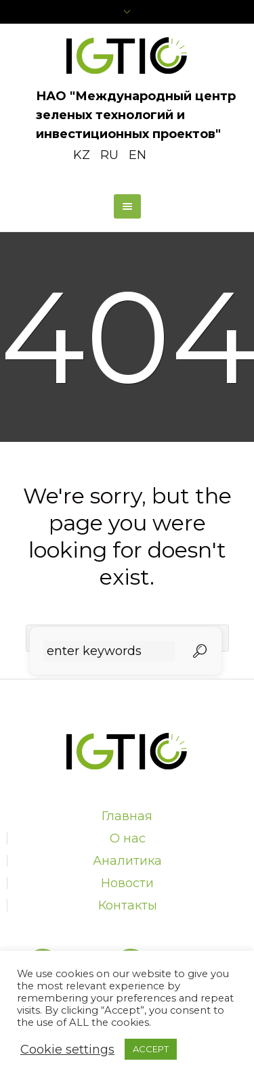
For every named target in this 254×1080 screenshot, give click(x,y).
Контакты (127, 905)
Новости (127, 883)
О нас (128, 838)
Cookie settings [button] (67, 1049)
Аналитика (127, 861)
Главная (127, 816)
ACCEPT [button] (151, 1048)
